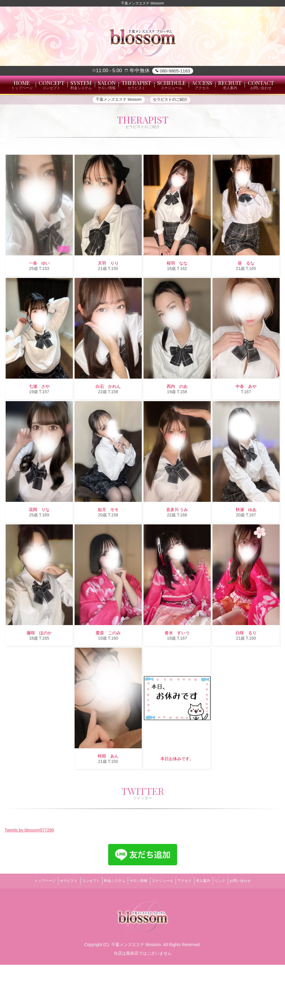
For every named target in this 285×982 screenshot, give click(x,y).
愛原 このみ (108, 654)
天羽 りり (108, 285)
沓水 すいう (177, 654)
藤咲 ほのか (39, 654)
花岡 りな (39, 531)
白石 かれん (108, 408)
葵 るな (246, 285)
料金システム (108, 900)
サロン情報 (137, 900)
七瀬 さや (39, 408)
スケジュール (164, 900)
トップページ (27, 900)
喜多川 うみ (177, 531)
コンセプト (81, 900)
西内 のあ (177, 408)
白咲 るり (246, 654)
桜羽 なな (177, 285)
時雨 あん (108, 778)
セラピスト (55, 900)
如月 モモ (108, 531)
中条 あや (246, 408)
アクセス (190, 900)
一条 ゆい (39, 285)
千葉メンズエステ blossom (136, 962)
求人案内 (213, 900)
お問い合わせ (257, 900)
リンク (233, 900)
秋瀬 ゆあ (246, 531)
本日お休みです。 (177, 780)
